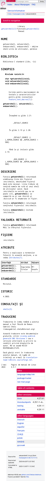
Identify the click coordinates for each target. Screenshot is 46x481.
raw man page (23, 382)
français (21, 430)
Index (9, 4)
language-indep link (26, 374)
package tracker (24, 378)
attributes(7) (15, 258)
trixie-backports (24, 402)
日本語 (20, 434)
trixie (10, 14)
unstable (21, 409)
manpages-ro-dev (19, 14)
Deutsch (21, 420)
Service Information (16, 11)
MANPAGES (11, 1)
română (20, 442)
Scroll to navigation (11, 20)
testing (20, 406)
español (20, 427)
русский (21, 445)
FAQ (33, 4)
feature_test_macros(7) (20, 99)
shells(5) (7, 309)
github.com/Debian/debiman (31, 475)
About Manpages (22, 4)
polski (20, 438)
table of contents (26, 388)
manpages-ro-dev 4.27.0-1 (28, 458)
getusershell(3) (8, 29)
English (20, 423)
